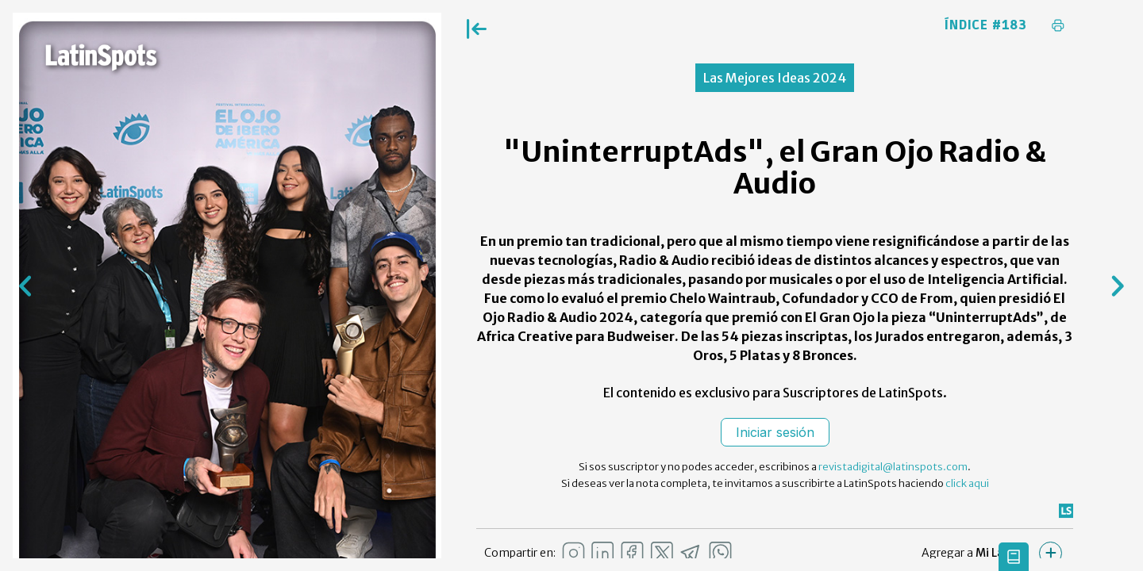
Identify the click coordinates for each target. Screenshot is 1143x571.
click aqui (967, 483)
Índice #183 (986, 25)
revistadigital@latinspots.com (893, 466)
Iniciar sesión (775, 432)
